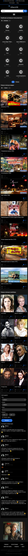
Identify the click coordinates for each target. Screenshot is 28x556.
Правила (16, 546)
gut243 (6, 470)
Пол (3, 397)
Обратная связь (8, 546)
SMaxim (7, 425)
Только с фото (7, 417)
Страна (3, 402)
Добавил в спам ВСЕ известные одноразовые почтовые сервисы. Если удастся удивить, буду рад (13, 431)
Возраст (4, 412)
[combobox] (14, 399)
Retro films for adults (21, 0)
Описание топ (6, 474)
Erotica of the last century (9, 0)
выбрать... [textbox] (5, 399)
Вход (18, 2)
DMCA (23, 546)
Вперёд (17, 81)
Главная (6, 544)
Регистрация (12, 2)
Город (3, 407)
